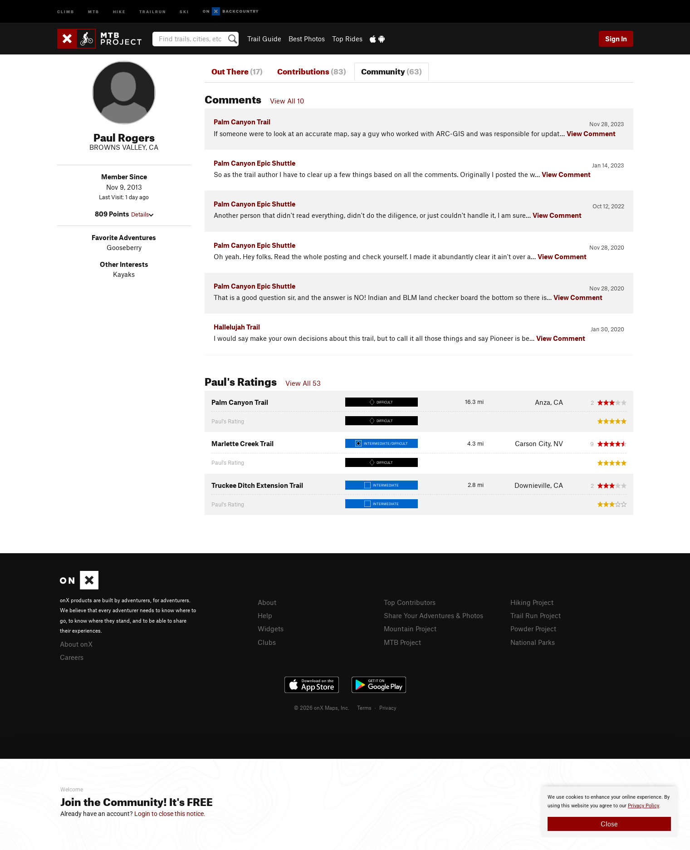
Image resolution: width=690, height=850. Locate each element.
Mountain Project (410, 628)
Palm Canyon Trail (242, 122)
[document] (609, 812)
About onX (76, 644)
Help (265, 615)
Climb (65, 11)
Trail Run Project (535, 615)
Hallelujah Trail (237, 327)
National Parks (532, 642)
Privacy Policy (643, 806)
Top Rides (347, 38)
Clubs (267, 642)
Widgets (271, 628)
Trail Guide (264, 38)
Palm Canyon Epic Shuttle (254, 163)
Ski (184, 11)
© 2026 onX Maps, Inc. (321, 707)
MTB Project (402, 642)
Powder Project (533, 628)
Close (609, 824)
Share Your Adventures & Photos (433, 615)
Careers (71, 657)
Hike (119, 11)
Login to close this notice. (170, 813)
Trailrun (152, 11)
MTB (93, 11)
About (267, 602)
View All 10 (287, 101)
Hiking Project (531, 602)
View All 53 (303, 383)
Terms (364, 707)
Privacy (387, 707)
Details (142, 214)
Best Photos (307, 38)
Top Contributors (410, 602)
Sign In (616, 38)
